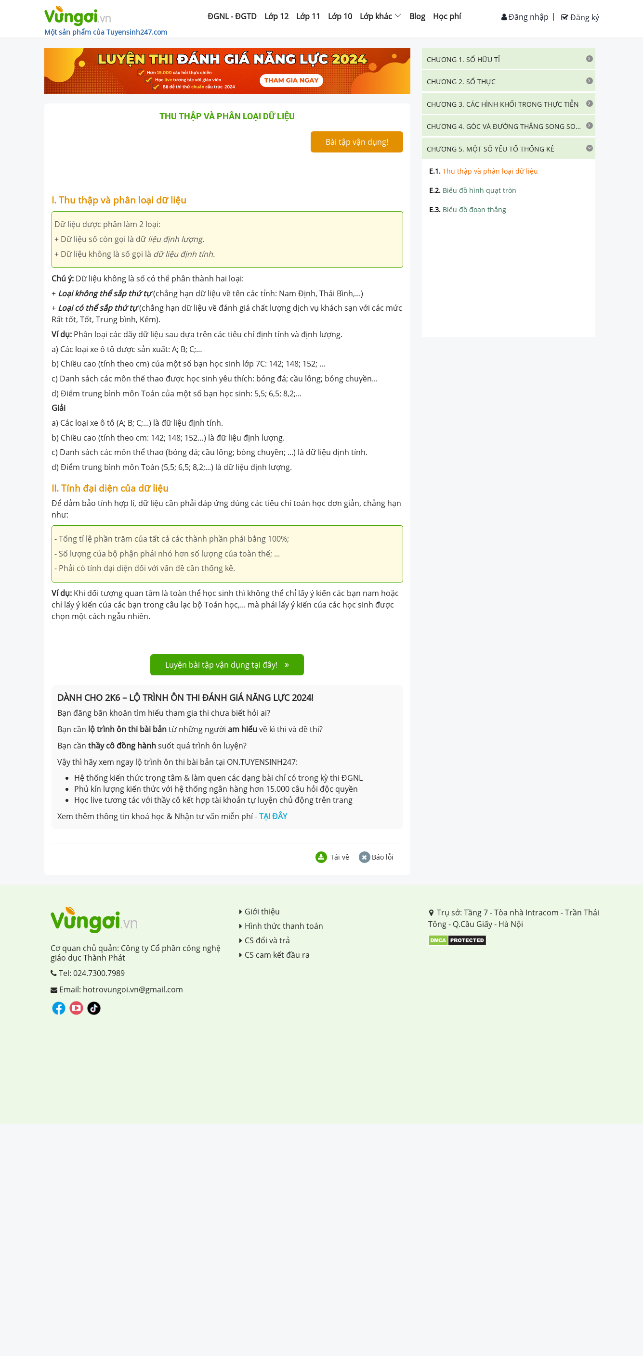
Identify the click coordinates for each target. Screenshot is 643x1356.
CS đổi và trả (264, 940)
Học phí (447, 16)
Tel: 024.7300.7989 (88, 973)
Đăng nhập (525, 17)
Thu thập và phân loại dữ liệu (483, 171)
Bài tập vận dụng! (357, 142)
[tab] (508, 58)
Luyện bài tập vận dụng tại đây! (227, 664)
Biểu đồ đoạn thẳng (467, 209)
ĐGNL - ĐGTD (232, 16)
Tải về (332, 857)
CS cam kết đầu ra (274, 955)
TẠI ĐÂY (273, 816)
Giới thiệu (259, 911)
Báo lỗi (376, 857)
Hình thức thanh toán (281, 926)
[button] (508, 58)
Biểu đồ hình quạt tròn (472, 190)
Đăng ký (580, 17)
